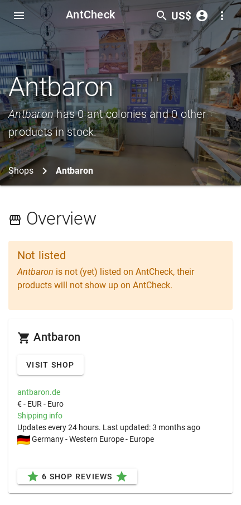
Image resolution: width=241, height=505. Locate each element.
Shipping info (39, 415)
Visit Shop (50, 364)
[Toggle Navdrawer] (19, 16)
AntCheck (90, 14)
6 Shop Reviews (77, 476)
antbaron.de (38, 392)
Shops (20, 170)
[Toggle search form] (162, 16)
